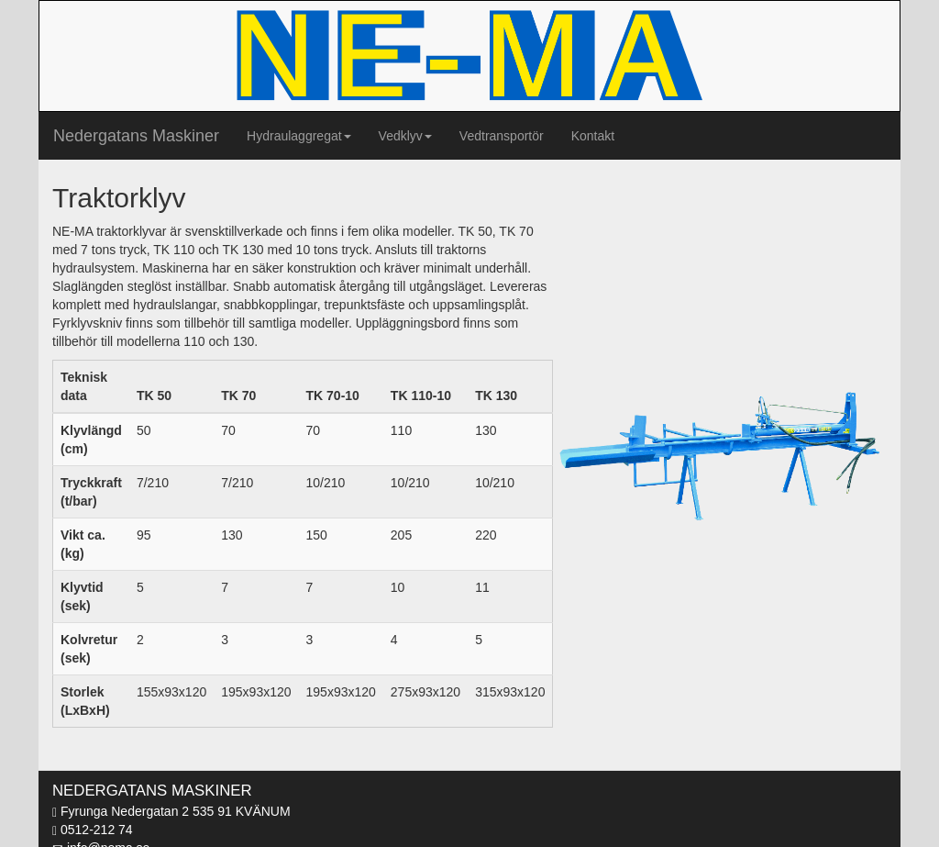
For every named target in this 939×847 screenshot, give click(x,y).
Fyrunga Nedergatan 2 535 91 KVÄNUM (171, 811)
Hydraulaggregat (299, 135)
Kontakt (592, 135)
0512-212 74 (92, 829)
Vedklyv (405, 135)
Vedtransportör (501, 135)
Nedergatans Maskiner (136, 136)
